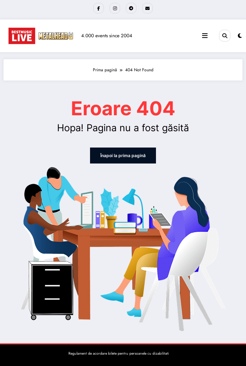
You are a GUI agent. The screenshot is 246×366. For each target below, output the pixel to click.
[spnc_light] (240, 36)
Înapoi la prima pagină (123, 155)
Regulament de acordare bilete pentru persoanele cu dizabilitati (118, 353)
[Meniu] (205, 35)
